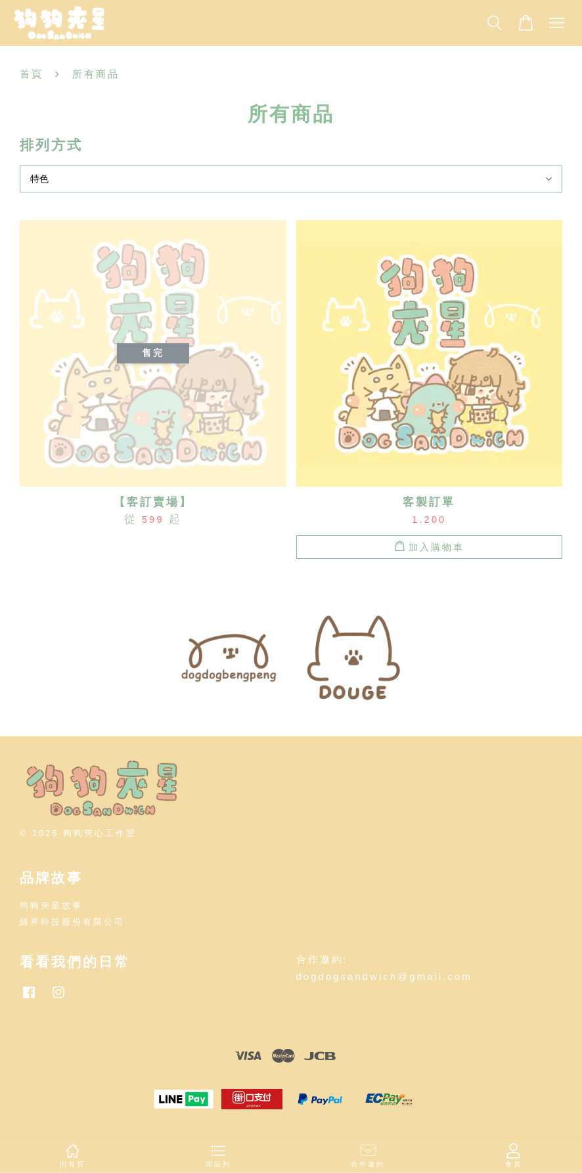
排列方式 (51, 144)
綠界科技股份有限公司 (72, 922)
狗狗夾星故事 (51, 905)
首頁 (31, 73)
